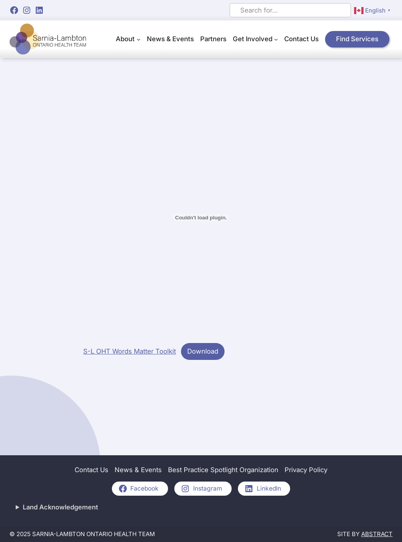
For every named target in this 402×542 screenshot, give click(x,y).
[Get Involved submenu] (276, 39)
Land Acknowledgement (60, 507)
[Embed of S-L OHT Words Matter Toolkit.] (201, 217)
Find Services (357, 39)
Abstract (377, 534)
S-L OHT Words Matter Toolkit (129, 351)
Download (202, 351)
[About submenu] (139, 39)
